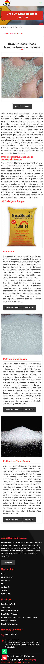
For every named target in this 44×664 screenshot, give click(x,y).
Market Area (5, 594)
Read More (29, 307)
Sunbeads (9, 251)
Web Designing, (31, 660)
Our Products (15, 28)
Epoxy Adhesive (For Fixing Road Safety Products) (19, 617)
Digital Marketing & (8, 662)
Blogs (3, 584)
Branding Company (23, 662)
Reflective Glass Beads (16, 461)
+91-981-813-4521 (12, 634)
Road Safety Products (9, 614)
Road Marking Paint (8, 604)
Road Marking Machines (9, 624)
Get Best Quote (12, 307)
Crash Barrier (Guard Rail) (10, 611)
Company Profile (7, 577)
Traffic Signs (5, 607)
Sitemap (4, 590)
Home (3, 28)
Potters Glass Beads (15, 359)
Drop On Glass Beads (8, 621)
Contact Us (5, 587)
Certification (5, 581)
